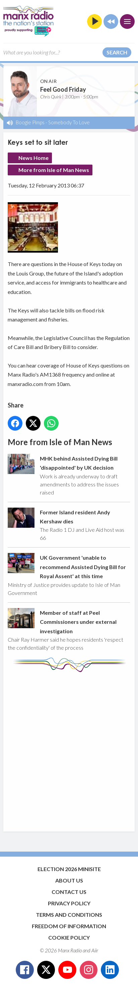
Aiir (94, 950)
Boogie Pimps (30, 122)
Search (117, 52)
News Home (33, 158)
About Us (69, 880)
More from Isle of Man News (53, 170)
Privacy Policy (69, 903)
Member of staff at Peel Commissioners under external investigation (78, 621)
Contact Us (69, 892)
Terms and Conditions (69, 914)
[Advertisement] (69, 748)
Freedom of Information (69, 926)
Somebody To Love (69, 122)
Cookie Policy (69, 937)
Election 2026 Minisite (69, 869)
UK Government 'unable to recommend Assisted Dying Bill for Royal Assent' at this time (83, 566)
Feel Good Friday (63, 89)
